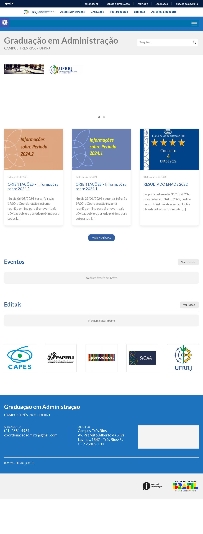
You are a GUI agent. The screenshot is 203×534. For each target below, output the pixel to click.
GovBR (9, 3)
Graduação (97, 11)
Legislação (162, 4)
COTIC (30, 463)
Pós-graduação (119, 11)
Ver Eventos (188, 262)
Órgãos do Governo (187, 4)
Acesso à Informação (72, 11)
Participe (143, 4)
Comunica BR (92, 4)
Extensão (139, 11)
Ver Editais (188, 305)
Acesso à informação (118, 4)
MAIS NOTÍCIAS (101, 238)
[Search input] (165, 42)
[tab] (99, 117)
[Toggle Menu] (194, 23)
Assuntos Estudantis (163, 11)
